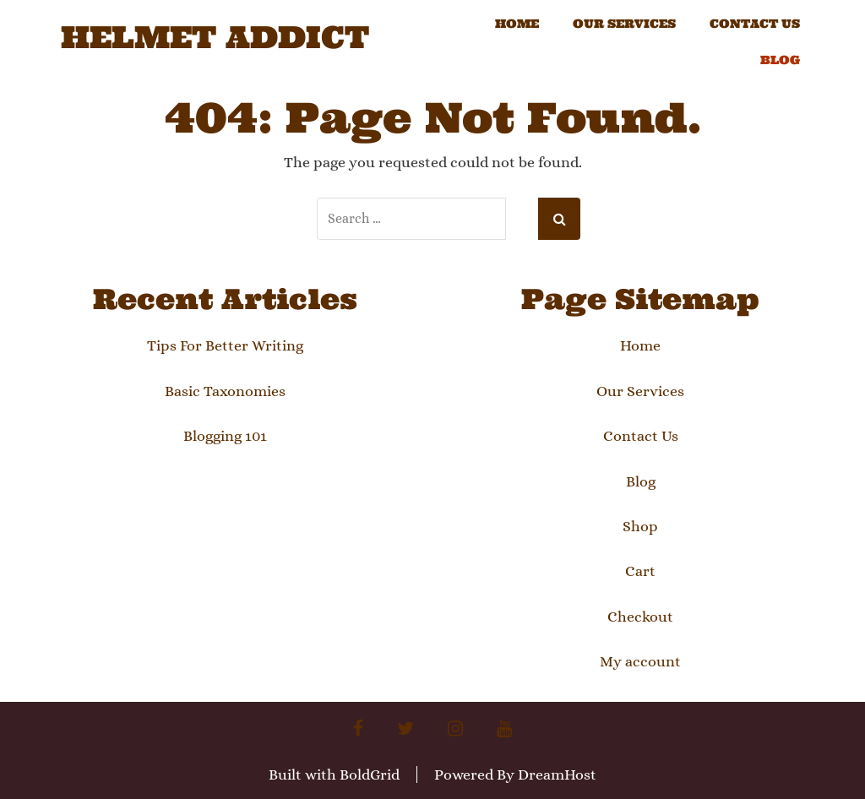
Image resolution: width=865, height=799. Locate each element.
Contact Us (755, 23)
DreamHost (557, 774)
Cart (640, 571)
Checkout (640, 616)
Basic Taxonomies (225, 391)
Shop (640, 526)
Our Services (624, 23)
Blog (780, 60)
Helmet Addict (215, 38)
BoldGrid (370, 774)
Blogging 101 (225, 435)
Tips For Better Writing (225, 345)
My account (640, 661)
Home (517, 23)
